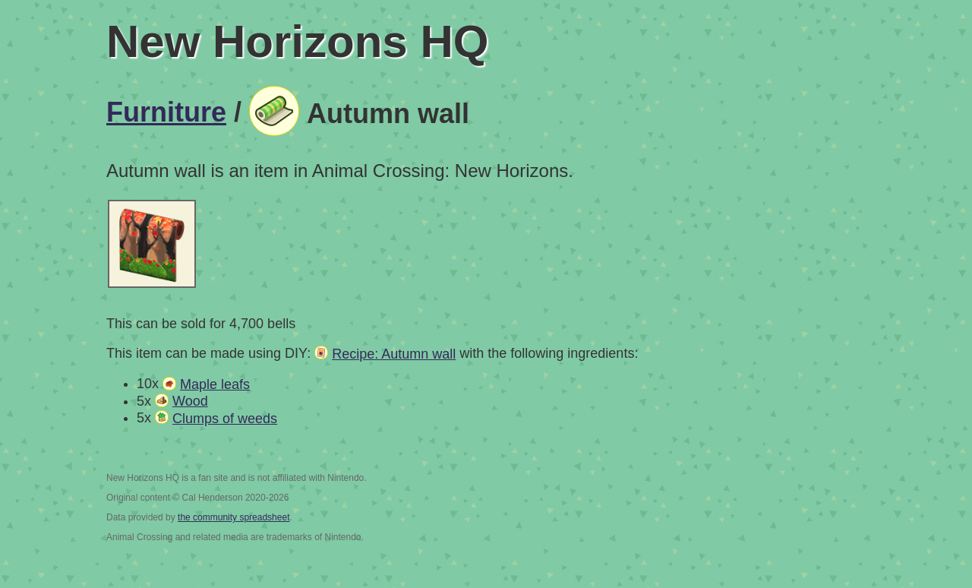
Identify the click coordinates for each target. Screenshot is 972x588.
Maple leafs (215, 384)
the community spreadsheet (233, 517)
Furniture (166, 112)
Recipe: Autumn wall (394, 354)
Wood (190, 401)
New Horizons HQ (297, 41)
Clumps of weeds (224, 418)
